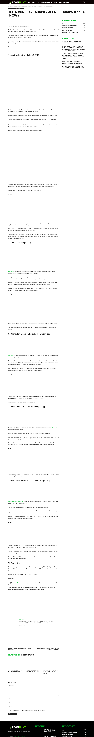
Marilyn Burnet (66, 46)
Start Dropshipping (33, 2)
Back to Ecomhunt (64, 2)
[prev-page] (9, 658)
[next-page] (11, 658)
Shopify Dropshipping (25, 6)
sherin (64, 54)
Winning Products (46, 2)
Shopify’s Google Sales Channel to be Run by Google (19, 631)
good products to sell (22, 564)
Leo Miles (64, 66)
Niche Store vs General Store (50, 719)
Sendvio (32, 119)
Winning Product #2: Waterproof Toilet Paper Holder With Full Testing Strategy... (50, 727)
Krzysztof (65, 61)
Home (9, 6)
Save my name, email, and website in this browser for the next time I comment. (27, 692)
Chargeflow (11, 337)
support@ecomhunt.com (20, 718)
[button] (84, 2)
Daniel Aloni (12, 17)
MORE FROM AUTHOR (27, 637)
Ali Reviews (11, 253)
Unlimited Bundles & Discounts (15, 483)
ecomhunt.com (22, 607)
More (55, 2)
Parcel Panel (55, 410)
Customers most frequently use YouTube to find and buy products (48, 631)
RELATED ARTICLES (14, 637)
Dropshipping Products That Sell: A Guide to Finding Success (50, 654)
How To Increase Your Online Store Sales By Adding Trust (50, 713)
